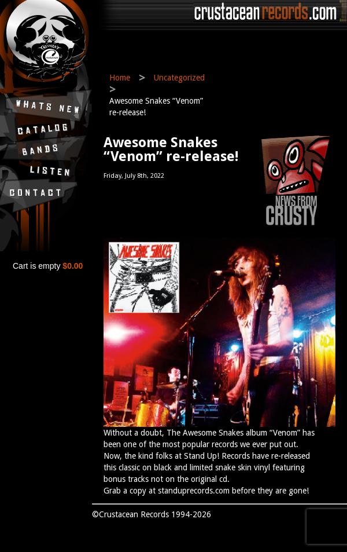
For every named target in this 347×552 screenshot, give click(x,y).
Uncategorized (179, 77)
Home (119, 77)
